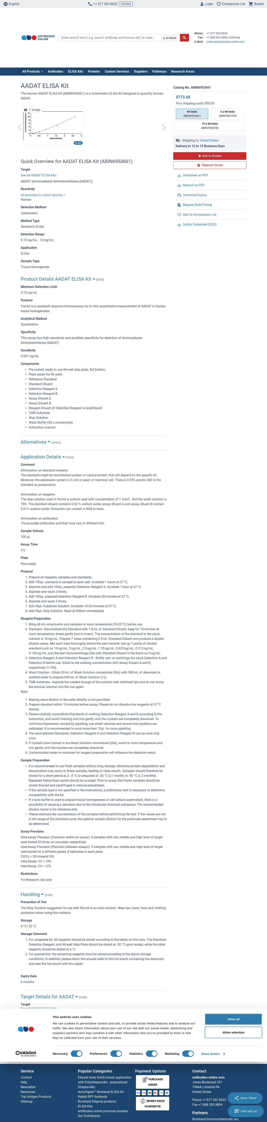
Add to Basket (210, 156)
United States (209, 140)
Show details (210, 1114)
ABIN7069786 (210, 126)
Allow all (233, 1079)
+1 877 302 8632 (102, 4)
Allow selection (233, 1092)
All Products (31, 71)
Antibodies (55, 71)
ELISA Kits (75, 71)
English (11, 4)
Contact (126, 3)
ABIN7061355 (227, 113)
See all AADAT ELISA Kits (38, 175)
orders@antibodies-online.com (226, 41)
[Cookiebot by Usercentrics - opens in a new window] (26, 1114)
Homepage (31, 1055)
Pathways (159, 71)
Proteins (94, 71)
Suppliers (141, 71)
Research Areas (182, 71)
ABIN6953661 (192, 113)
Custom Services (117, 71)
